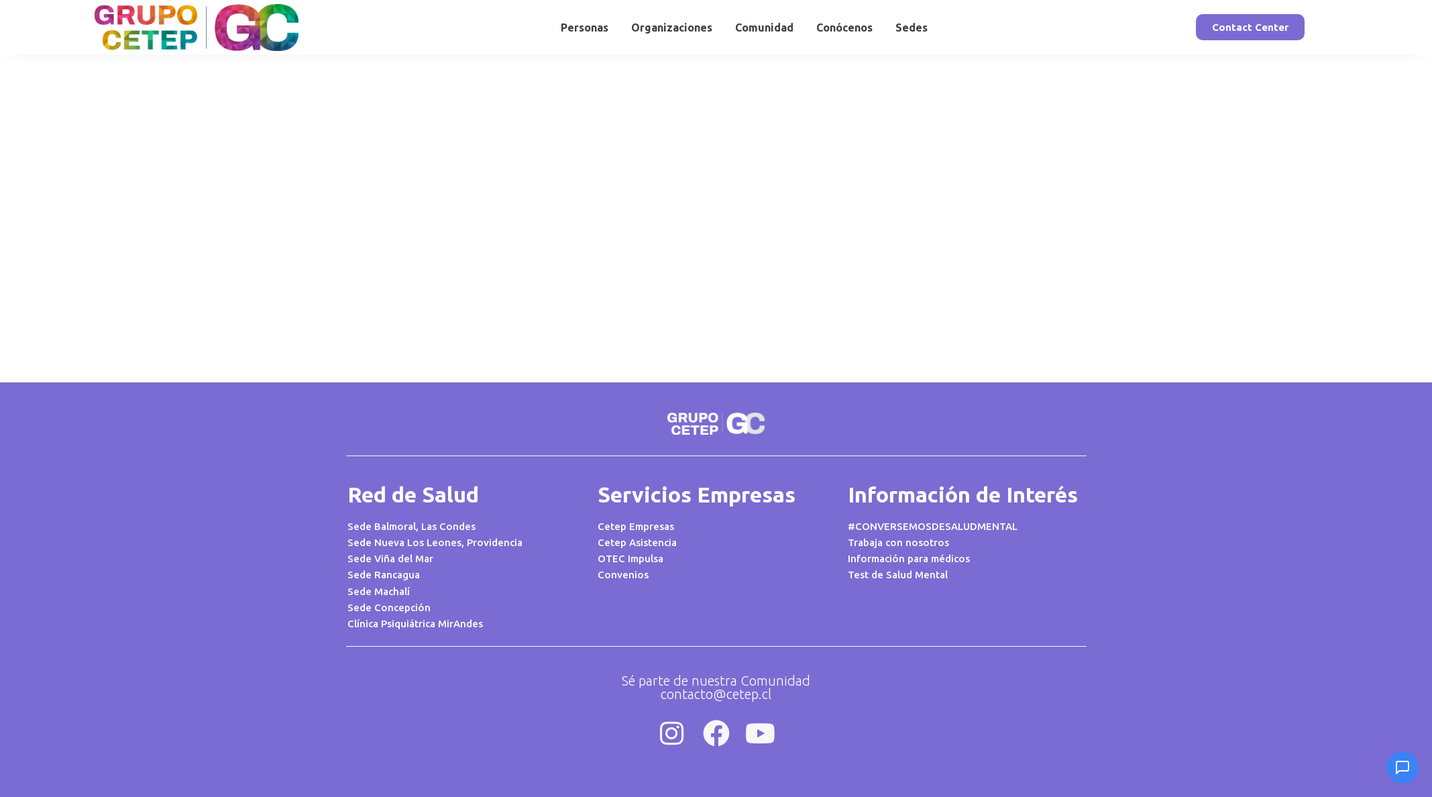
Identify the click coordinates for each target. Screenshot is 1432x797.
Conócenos (844, 27)
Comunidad (764, 27)
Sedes (911, 27)
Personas (584, 27)
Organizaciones (671, 27)
